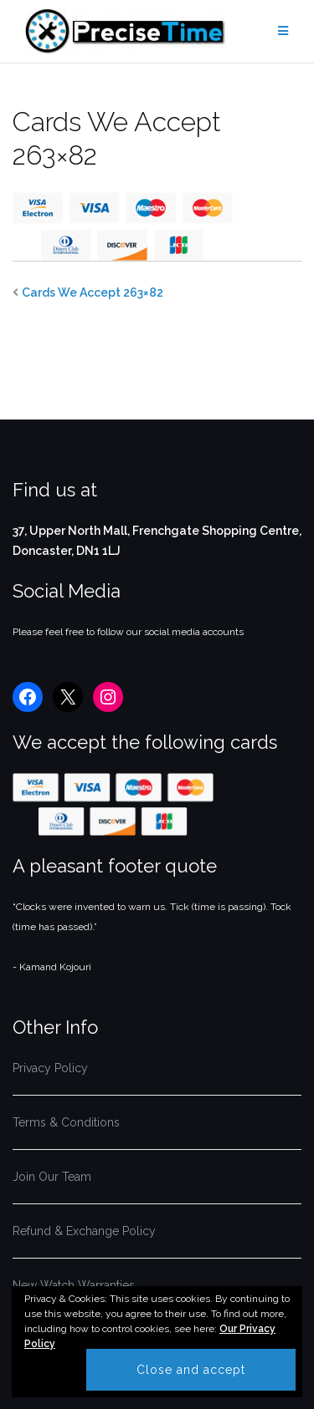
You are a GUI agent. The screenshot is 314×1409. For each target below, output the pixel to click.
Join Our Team (52, 1176)
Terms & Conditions (66, 1122)
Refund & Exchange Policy (84, 1231)
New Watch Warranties (74, 1285)
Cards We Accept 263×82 (92, 292)
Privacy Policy (50, 1068)
